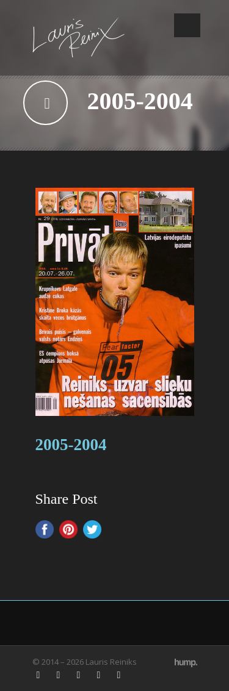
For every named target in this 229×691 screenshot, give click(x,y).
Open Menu (187, 25)
